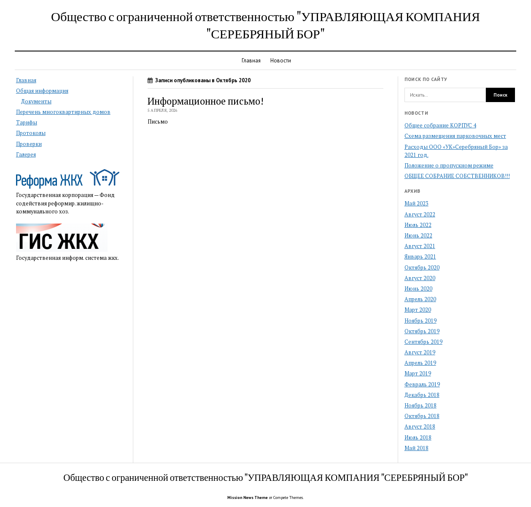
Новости (280, 60)
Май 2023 (416, 203)
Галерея (26, 154)
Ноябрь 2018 (420, 405)
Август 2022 (419, 214)
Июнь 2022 (418, 235)
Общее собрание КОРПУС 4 (440, 125)
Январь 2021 (420, 256)
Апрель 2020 (420, 299)
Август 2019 (419, 352)
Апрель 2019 (420, 363)
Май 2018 (416, 448)
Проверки (29, 144)
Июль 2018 (417, 437)
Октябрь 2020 (421, 267)
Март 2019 (417, 373)
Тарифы (26, 122)
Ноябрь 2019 (420, 320)
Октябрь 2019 (421, 331)
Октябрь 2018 (421, 416)
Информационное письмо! (206, 101)
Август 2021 (419, 246)
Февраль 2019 (422, 384)
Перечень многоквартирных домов (63, 112)
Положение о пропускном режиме (448, 165)
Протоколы (31, 133)
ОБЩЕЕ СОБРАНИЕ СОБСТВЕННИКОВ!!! (457, 176)
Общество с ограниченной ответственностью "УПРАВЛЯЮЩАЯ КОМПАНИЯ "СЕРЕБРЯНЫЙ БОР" (265, 25)
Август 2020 (419, 278)
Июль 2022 (417, 225)
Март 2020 (417, 309)
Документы (36, 101)
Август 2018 (419, 426)
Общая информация (42, 90)
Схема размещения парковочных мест (455, 136)
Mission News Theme (247, 497)
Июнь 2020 (418, 288)
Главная (251, 60)
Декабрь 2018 (421, 395)
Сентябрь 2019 (423, 341)
